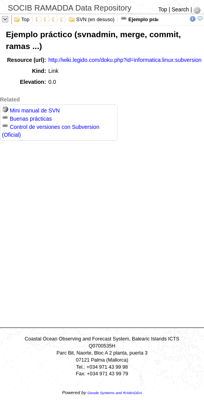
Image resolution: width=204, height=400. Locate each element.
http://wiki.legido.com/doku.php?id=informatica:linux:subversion (125, 60)
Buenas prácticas (27, 119)
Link (54, 71)
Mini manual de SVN (31, 110)
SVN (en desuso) (91, 18)
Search (180, 9)
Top (162, 9)
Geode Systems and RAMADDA (114, 393)
